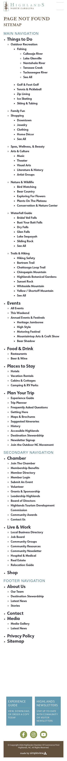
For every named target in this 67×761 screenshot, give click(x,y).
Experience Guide (22, 398)
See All (27, 77)
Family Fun (18, 111)
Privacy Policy (20, 635)
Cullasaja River (33, 53)
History (15, 426)
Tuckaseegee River (35, 72)
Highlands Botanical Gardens (36, 276)
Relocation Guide (22, 565)
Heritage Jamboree (30, 322)
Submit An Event (22, 482)
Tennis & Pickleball (29, 89)
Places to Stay (21, 366)
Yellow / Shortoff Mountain (35, 291)
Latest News (19, 601)
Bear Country (26, 191)
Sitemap (15, 641)
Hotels (15, 371)
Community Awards (24, 515)
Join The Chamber (23, 463)
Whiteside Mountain (30, 286)
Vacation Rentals (22, 376)
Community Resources (26, 546)
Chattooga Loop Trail (31, 267)
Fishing (21, 49)
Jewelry (22, 125)
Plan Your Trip (20, 392)
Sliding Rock (25, 241)
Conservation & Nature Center (37, 205)
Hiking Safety (26, 258)
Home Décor (25, 134)
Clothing (22, 129)
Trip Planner (19, 402)
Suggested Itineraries (25, 421)
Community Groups (24, 541)
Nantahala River (34, 63)
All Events (17, 308)
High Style (24, 327)
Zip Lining (23, 94)
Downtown (24, 120)
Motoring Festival (28, 331)
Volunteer (17, 486)
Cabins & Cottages (23, 380)
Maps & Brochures (23, 416)
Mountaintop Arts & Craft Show (38, 336)
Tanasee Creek (33, 67)
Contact (15, 613)
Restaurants (19, 353)
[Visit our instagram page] (33, 734)
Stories (15, 605)
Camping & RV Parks (24, 385)
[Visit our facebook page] (23, 734)
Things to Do (19, 39)
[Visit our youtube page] (43, 734)
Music (20, 156)
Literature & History (30, 170)
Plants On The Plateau (31, 201)
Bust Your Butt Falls (29, 222)
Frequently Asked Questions (29, 407)
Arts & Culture (20, 151)
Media (13, 618)
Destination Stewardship (27, 435)
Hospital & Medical (23, 555)
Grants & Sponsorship (25, 491)
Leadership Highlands (25, 496)
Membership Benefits (25, 468)
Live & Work (19, 527)
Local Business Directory (27, 532)
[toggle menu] (60, 6)
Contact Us (18, 519)
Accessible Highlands (25, 430)
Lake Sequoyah (27, 236)
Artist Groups (25, 174)
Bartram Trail (25, 262)
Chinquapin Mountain (31, 272)
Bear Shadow (26, 341)
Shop (12, 572)
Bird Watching (26, 187)
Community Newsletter (26, 551)
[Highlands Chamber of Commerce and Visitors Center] (33, 664)
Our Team (17, 591)
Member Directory (23, 472)
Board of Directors (23, 500)
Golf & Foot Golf (28, 84)
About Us (16, 586)
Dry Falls (22, 227)
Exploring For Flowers (31, 196)
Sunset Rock (25, 281)
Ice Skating (24, 98)
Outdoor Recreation (24, 44)
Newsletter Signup (23, 440)
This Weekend (20, 313)
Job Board (18, 537)
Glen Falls (23, 232)
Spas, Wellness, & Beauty (27, 146)
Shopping (17, 115)
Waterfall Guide (21, 213)
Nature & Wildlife (22, 182)
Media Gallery (20, 623)
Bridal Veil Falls (27, 217)
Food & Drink (20, 348)
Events (14, 303)
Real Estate (18, 560)
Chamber (16, 458)
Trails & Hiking (20, 253)
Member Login (20, 477)
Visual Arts (24, 165)
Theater (22, 160)
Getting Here (19, 412)
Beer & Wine (19, 358)
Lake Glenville (32, 58)
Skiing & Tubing (27, 103)
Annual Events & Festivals (28, 317)
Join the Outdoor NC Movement (32, 445)
